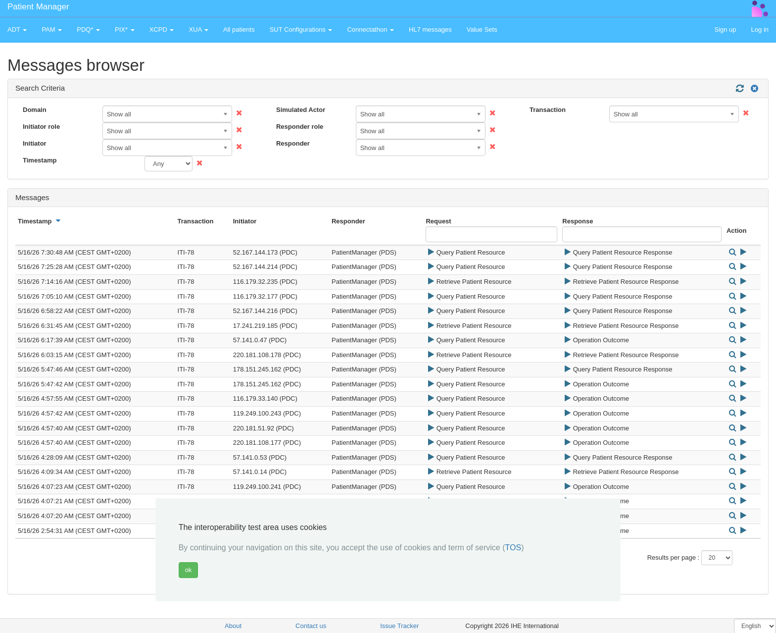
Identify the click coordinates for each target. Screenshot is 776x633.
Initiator (35, 143)
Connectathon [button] (370, 29)
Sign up (725, 29)
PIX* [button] (125, 29)
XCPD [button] (161, 29)
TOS (513, 547)
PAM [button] (52, 29)
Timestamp (39, 160)
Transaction (548, 109)
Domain (35, 109)
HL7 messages (430, 29)
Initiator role (41, 126)
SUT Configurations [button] (301, 29)
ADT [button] (17, 29)
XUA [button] (198, 29)
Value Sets (482, 29)
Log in (760, 29)
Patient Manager (38, 6)
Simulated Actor (300, 109)
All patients (239, 29)
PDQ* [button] (88, 29)
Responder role (299, 126)
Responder (293, 143)
